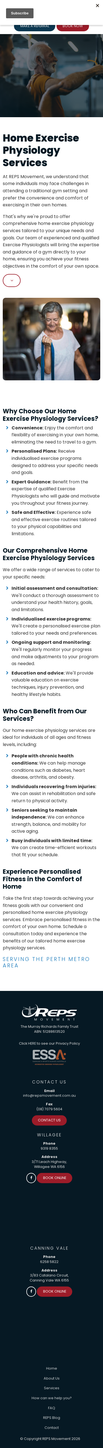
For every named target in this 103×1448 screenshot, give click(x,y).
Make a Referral (34, 26)
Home (51, 1368)
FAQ (51, 1408)
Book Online (54, 1177)
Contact (51, 1427)
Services (51, 1388)
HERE (32, 1043)
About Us (52, 1378)
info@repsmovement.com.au (49, 1095)
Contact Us (49, 1120)
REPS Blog (51, 1417)
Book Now (73, 26)
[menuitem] (51, 1368)
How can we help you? (52, 1398)
